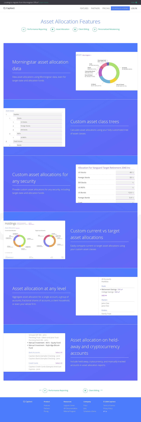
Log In (134, 8)
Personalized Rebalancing (106, 29)
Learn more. (44, 2)
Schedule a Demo (120, 8)
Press (85, 405)
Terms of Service (109, 405)
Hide (134, 2)
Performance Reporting (34, 29)
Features (84, 8)
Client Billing (81, 29)
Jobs (85, 408)
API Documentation (70, 408)
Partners (95, 8)
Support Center (69, 405)
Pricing (106, 8)
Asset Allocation (59, 29)
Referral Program (70, 411)
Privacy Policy (107, 408)
